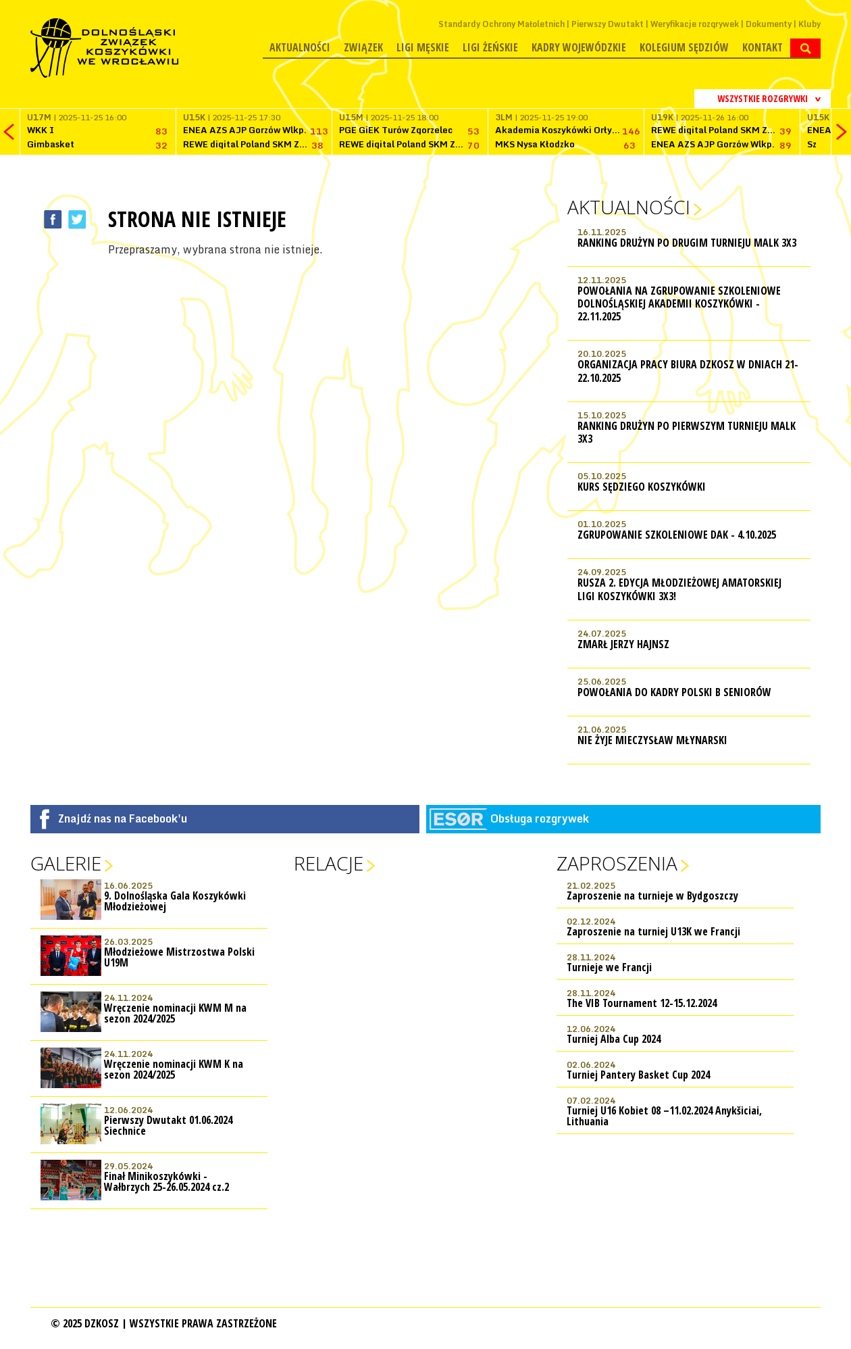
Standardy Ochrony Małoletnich (501, 24)
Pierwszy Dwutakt (607, 24)
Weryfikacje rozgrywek (694, 24)
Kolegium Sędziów (684, 47)
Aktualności (299, 47)
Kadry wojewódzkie (579, 47)
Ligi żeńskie (490, 47)
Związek (363, 47)
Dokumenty (769, 24)
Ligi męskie (422, 47)
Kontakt (762, 47)
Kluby (809, 24)
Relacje (328, 863)
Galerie (65, 863)
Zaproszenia (617, 863)
